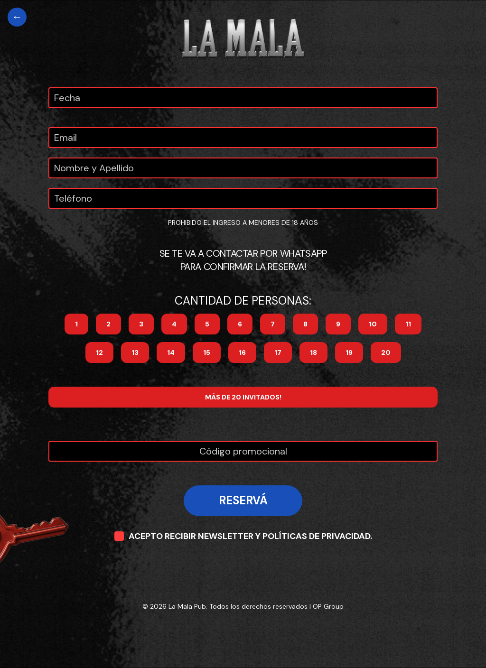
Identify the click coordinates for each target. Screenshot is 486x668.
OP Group (328, 606)
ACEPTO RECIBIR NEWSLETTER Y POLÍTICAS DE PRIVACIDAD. (243, 536)
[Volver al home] (17, 17)
